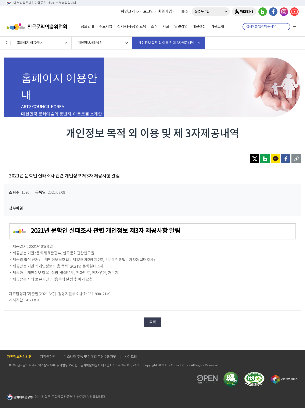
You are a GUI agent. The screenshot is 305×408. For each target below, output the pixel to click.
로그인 (148, 11)
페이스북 (273, 11)
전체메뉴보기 (294, 26)
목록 (152, 322)
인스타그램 (284, 11)
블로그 (262, 11)
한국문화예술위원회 (37, 26)
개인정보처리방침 (19, 357)
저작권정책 (47, 357)
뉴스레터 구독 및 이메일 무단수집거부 (90, 357)
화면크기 (128, 11)
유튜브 (294, 11)
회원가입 (165, 11)
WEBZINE (246, 12)
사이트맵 (131, 357)
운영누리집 (202, 11)
